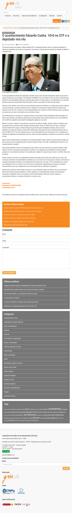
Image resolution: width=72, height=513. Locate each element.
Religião (6, 392)
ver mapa (6, 451)
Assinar (66, 468)
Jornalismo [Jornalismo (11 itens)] (39, 415)
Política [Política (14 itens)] (25, 418)
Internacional (8, 351)
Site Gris (57, 21)
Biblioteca (16, 16)
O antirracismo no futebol (11, 298)
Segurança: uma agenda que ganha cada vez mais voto (19, 221)
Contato (59, 16)
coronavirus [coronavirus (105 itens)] (54, 408)
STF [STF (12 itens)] (57, 418)
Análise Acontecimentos (29, 16)
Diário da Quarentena (10, 326)
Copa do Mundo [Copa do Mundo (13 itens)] (43, 409)
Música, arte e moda (10, 367)
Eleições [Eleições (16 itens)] (35, 412)
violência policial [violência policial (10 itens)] (34, 420)
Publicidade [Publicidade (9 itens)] (30, 418)
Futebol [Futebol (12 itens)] (61, 412)
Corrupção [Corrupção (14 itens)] (64, 409)
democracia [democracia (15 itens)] (14, 412)
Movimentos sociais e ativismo (13, 363)
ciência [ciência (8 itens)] (37, 409)
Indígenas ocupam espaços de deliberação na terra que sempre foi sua (23, 208)
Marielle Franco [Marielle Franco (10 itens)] (8, 418)
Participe (52, 16)
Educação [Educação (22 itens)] (29, 412)
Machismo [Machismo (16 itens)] (61, 415)
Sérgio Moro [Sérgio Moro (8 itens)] (61, 418)
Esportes (6, 334)
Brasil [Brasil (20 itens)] (27, 409)
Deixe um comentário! (23, 44)
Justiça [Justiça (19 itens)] (45, 415)
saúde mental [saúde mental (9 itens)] (43, 418)
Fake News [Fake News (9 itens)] (50, 412)
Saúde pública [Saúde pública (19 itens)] (51, 418)
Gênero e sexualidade (10, 342)
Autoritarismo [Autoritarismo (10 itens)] (14, 409)
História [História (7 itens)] (8, 415)
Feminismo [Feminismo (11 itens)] (55, 412)
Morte (6, 359)
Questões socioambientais (12, 388)
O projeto (8, 16)
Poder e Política (13, 28)
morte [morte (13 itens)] (13, 418)
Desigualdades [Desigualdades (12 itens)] (22, 412)
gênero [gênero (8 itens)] (5, 415)
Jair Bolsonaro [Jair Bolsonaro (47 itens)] (30, 414)
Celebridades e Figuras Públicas (13, 322)
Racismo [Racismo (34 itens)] (36, 418)
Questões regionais (9, 384)
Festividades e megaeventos (12, 338)
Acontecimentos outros (11, 318)
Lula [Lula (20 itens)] (56, 415)
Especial (6, 330)
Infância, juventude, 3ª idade (12, 347)
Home (5, 28)
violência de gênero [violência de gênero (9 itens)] (25, 420)
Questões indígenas (10, 375)
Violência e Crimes (9, 396)
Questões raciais (9, 380)
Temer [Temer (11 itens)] (16, 420)
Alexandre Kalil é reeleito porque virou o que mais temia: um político (22, 211)
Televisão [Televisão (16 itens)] (11, 420)
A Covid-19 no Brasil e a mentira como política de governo (20, 218)
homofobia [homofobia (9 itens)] (13, 415)
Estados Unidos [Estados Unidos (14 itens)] (43, 412)
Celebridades (43, 16)
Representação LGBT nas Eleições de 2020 (15, 225)
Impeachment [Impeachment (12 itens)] (19, 415)
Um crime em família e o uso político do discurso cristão (19, 215)
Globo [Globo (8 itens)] (64, 412)
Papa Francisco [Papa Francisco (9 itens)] (18, 418)
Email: (4, 461)
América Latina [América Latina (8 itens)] (7, 409)
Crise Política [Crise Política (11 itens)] (7, 412)
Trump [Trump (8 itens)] (19, 420)
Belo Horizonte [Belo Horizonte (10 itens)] (21, 409)
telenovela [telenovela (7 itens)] (6, 420)
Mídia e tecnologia (9, 355)
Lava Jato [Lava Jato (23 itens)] (51, 415)
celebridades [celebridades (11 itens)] (32, 409)
